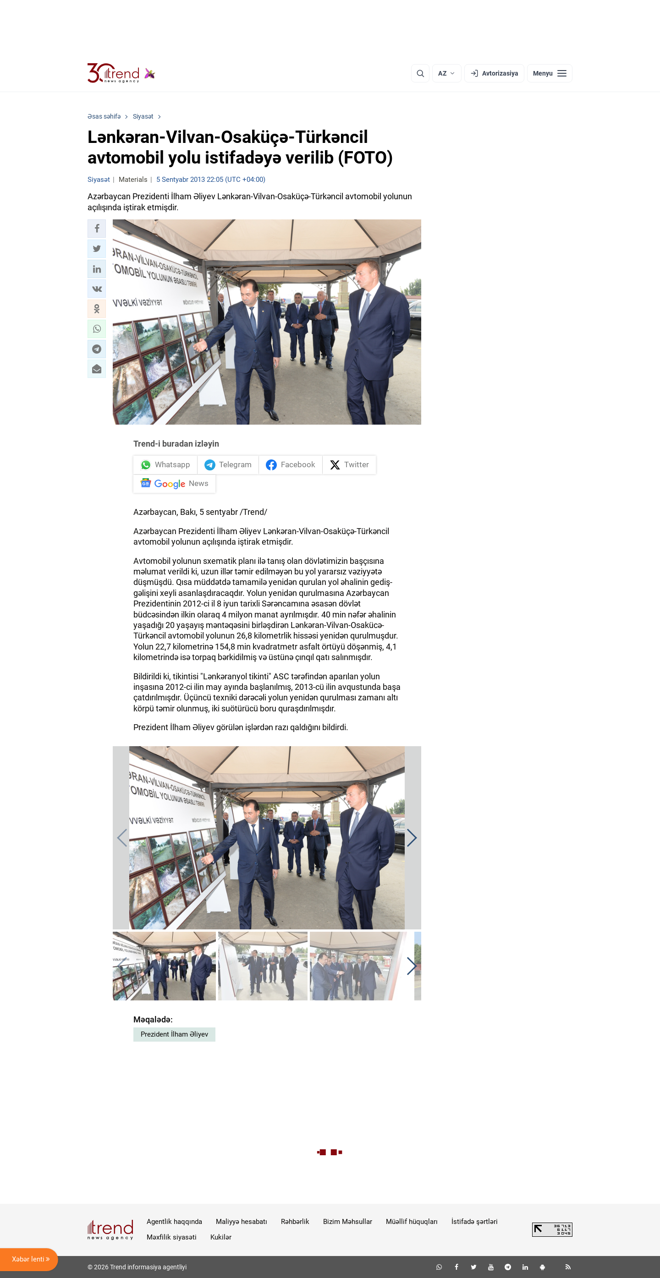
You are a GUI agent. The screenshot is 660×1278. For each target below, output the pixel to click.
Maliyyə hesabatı (241, 1222)
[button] (96, 229)
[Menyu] (549, 73)
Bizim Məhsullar (347, 1222)
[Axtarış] (420, 73)
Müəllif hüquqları (412, 1222)
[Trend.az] (121, 73)
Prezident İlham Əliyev (174, 1034)
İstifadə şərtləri (474, 1222)
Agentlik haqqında (174, 1222)
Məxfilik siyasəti (172, 1237)
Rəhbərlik (295, 1222)
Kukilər (220, 1237)
